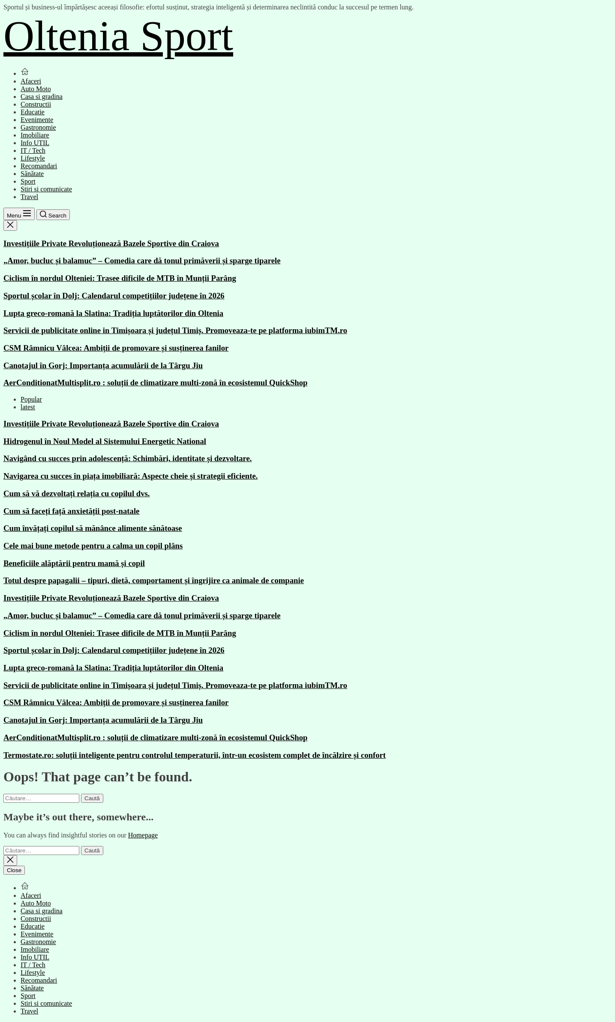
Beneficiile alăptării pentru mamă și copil (74, 563)
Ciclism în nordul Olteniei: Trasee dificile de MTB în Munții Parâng (119, 278)
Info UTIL (35, 142)
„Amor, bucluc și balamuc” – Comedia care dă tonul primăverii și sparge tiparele (141, 260)
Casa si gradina (42, 96)
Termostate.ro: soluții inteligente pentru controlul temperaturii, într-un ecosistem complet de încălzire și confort (194, 755)
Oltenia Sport (118, 36)
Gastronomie (38, 127)
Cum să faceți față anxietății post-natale (71, 511)
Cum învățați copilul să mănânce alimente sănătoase (92, 528)
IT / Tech (33, 150)
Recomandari (39, 166)
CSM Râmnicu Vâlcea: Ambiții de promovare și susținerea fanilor (115, 347)
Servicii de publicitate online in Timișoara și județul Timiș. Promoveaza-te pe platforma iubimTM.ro (175, 330)
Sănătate (32, 173)
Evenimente (37, 119)
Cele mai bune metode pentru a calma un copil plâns (93, 545)
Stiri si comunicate (46, 189)
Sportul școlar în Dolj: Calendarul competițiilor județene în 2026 (114, 295)
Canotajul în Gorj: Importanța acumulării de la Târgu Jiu (103, 365)
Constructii (36, 104)
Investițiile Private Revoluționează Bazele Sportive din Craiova (111, 243)
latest (28, 407)
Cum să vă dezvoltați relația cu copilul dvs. (76, 493)
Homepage (143, 835)
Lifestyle (33, 158)
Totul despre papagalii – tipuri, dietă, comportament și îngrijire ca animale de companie (153, 580)
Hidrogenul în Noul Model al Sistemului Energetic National (104, 441)
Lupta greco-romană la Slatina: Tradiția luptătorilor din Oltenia (113, 313)
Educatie (33, 112)
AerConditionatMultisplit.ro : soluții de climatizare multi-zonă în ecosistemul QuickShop (155, 382)
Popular (31, 399)
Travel (29, 196)
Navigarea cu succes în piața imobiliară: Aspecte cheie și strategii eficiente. (130, 475)
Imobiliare (35, 135)
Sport (28, 181)
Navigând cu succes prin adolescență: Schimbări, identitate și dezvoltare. (127, 458)
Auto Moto (36, 88)
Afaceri (31, 81)
